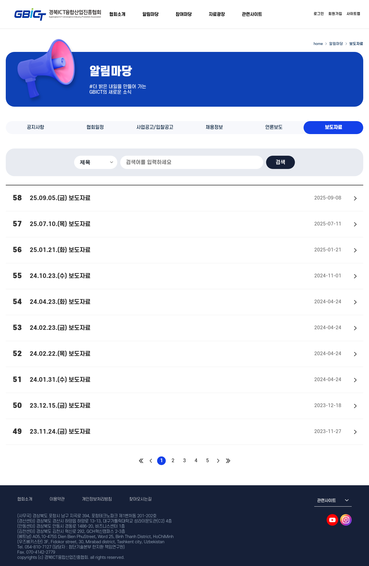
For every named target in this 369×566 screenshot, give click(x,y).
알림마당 (150, 14)
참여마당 (184, 14)
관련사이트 (252, 14)
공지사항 (35, 127)
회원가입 (335, 14)
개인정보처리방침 (97, 499)
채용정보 (214, 127)
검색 (280, 162)
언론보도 (274, 127)
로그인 (319, 14)
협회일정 (95, 127)
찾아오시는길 (140, 499)
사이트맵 (353, 14)
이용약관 (57, 499)
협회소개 (117, 14)
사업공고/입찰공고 (154, 127)
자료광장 (217, 14)
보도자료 (333, 127)
